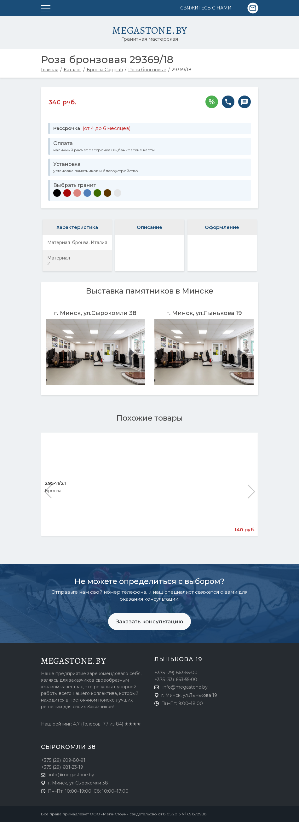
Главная (49, 70)
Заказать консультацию (149, 621)
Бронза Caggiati (105, 70)
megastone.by (73, 660)
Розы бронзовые (147, 70)
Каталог (72, 70)
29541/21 (55, 483)
